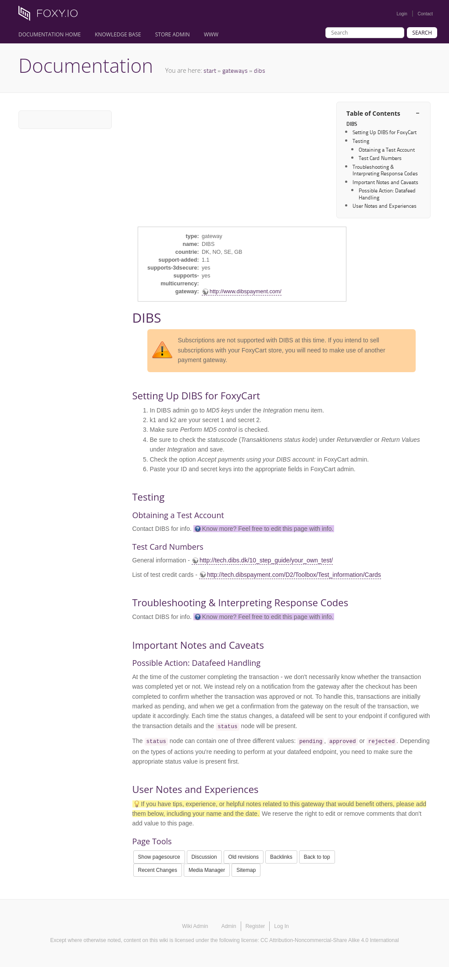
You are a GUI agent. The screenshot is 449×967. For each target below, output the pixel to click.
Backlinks (281, 857)
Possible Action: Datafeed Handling (387, 194)
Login (401, 13)
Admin (228, 926)
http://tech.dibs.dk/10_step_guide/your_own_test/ (266, 560)
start (209, 70)
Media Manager (207, 870)
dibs (259, 70)
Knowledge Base (118, 34)
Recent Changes (157, 870)
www (211, 34)
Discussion (204, 857)
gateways (235, 70)
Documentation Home (49, 34)
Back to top (317, 857)
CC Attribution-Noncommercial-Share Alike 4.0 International (329, 940)
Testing (361, 141)
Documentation (85, 65)
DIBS (351, 124)
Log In (281, 926)
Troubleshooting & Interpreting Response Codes (385, 170)
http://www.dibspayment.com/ (246, 291)
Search (422, 32)
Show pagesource (159, 857)
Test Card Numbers (380, 158)
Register (255, 926)
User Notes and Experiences (385, 206)
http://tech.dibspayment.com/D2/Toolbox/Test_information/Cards (294, 574)
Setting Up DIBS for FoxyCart (385, 132)
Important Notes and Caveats (385, 182)
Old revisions (243, 857)
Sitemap (246, 870)
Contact (425, 13)
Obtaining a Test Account (387, 149)
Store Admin (172, 34)
